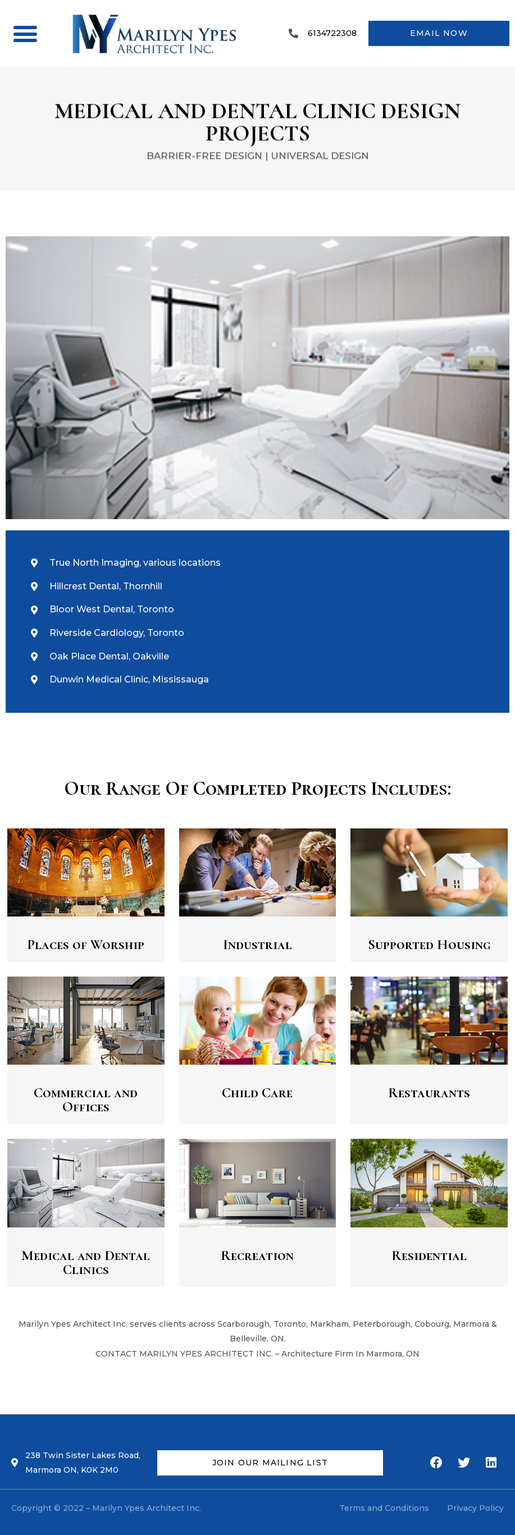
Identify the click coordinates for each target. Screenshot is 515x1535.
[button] (25, 33)
